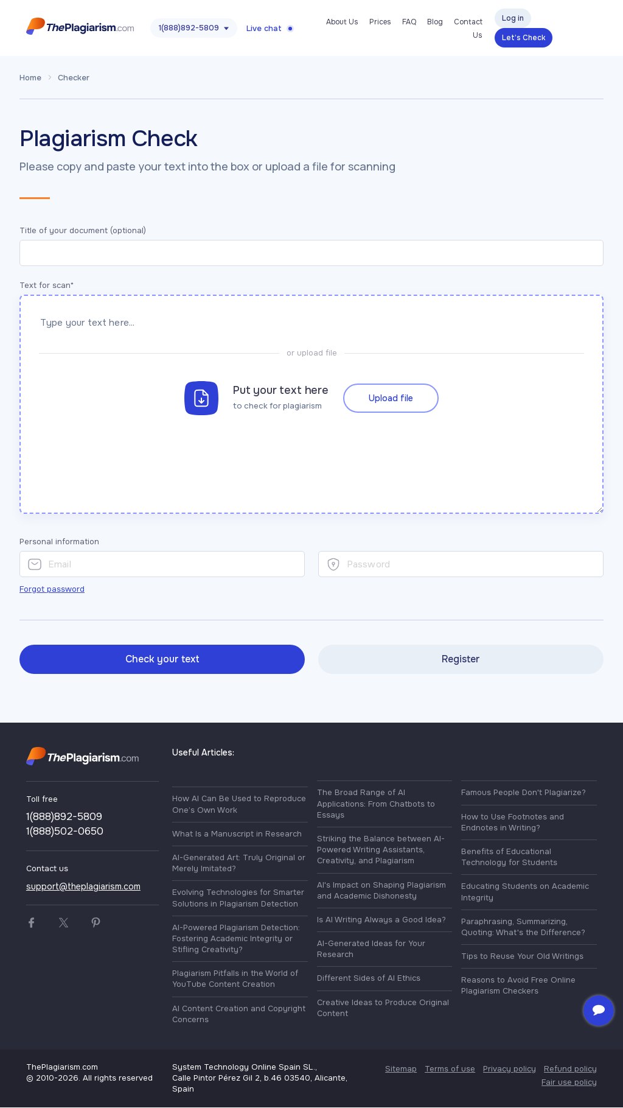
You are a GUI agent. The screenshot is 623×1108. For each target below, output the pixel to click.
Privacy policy (509, 1069)
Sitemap (401, 1069)
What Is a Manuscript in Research (237, 834)
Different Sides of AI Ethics (368, 979)
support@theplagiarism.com (83, 887)
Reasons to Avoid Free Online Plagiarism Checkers (518, 986)
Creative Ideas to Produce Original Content (383, 1008)
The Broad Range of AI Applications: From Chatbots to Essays (376, 804)
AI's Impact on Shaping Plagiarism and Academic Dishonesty (381, 891)
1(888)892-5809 (189, 28)
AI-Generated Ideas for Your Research (371, 949)
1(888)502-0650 (64, 832)
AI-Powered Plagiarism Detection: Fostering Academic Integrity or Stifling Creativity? (236, 939)
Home (30, 77)
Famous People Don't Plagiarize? (523, 793)
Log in (513, 18)
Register (461, 659)
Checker (73, 77)
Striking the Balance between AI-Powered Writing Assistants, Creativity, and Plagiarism (381, 850)
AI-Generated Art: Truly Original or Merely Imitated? (238, 863)
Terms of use (450, 1069)
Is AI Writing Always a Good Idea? (381, 920)
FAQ (409, 22)
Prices (380, 22)
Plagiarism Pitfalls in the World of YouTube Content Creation (235, 980)
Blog (435, 22)
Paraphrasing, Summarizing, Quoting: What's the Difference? (523, 927)
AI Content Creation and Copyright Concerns (238, 1014)
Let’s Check (523, 38)
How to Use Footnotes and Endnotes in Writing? (512, 822)
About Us (342, 22)
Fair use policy (569, 1083)
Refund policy (570, 1069)
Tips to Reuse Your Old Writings (522, 957)
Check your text (162, 659)
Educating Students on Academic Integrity (525, 892)
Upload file (390, 394)
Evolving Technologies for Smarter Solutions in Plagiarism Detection (238, 899)
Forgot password (52, 589)
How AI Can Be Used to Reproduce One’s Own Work (239, 805)
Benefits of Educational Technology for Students (509, 857)
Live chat (264, 28)
